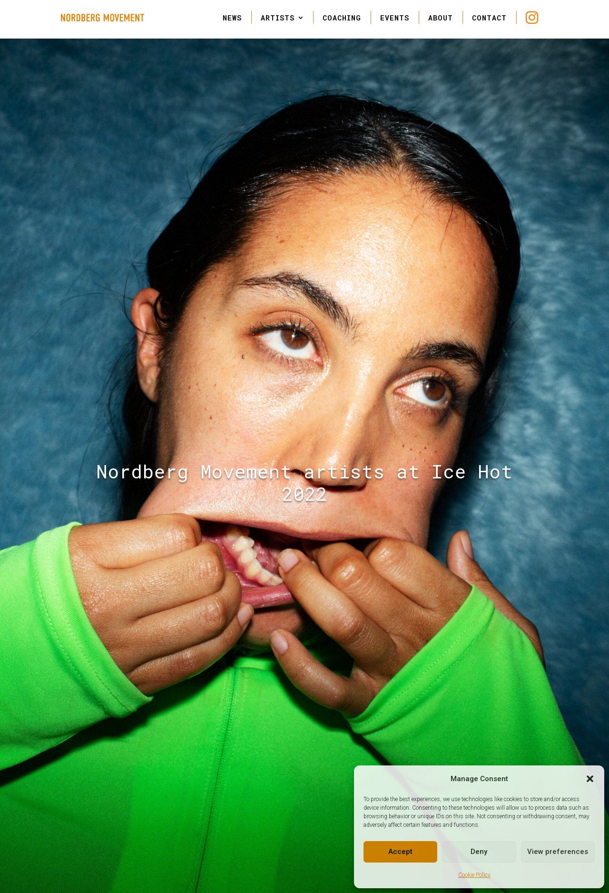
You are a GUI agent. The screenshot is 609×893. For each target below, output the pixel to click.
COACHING (342, 17)
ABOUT (440, 17)
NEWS (232, 17)
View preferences (557, 851)
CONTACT (489, 17)
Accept (400, 851)
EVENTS (394, 17)
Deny (479, 851)
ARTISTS (278, 17)
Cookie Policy (474, 875)
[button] (590, 779)
